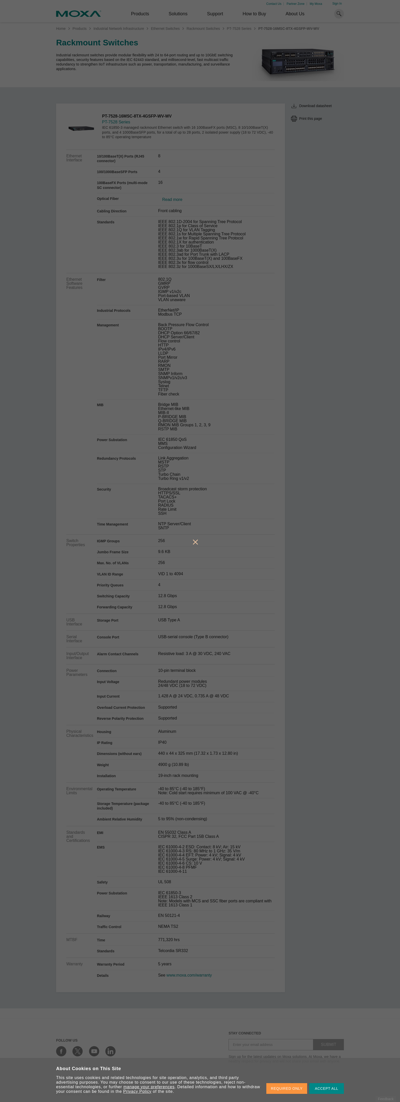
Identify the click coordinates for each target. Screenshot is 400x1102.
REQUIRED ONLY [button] (287, 1088)
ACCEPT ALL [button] (326, 1088)
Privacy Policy (137, 1091)
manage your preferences (149, 1087)
